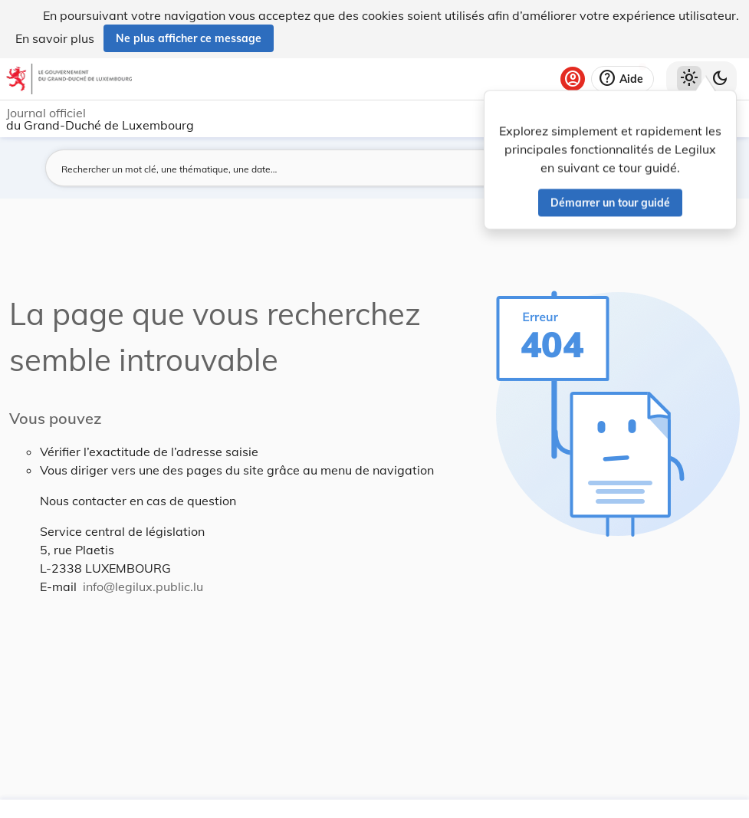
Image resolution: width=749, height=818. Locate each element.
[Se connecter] (572, 79)
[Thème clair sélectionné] (689, 79)
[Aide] (622, 79)
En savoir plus (54, 38)
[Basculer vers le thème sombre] (720, 79)
